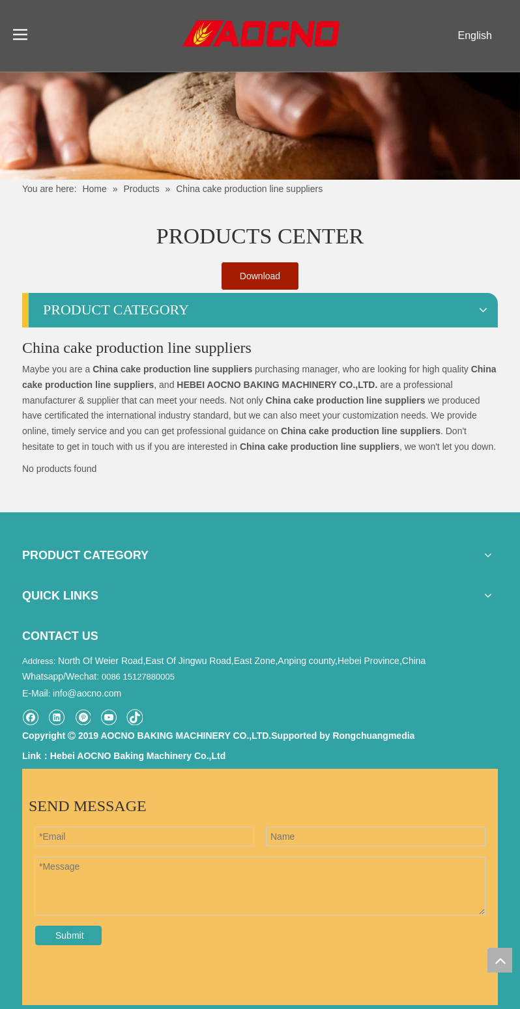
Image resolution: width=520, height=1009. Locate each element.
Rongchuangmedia (373, 735)
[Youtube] (108, 717)
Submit (69, 935)
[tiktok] (134, 717)
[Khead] (260, 126)
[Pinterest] (82, 717)
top (499, 960)
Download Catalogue (260, 280)
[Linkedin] (56, 717)
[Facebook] (30, 717)
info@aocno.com (87, 693)
